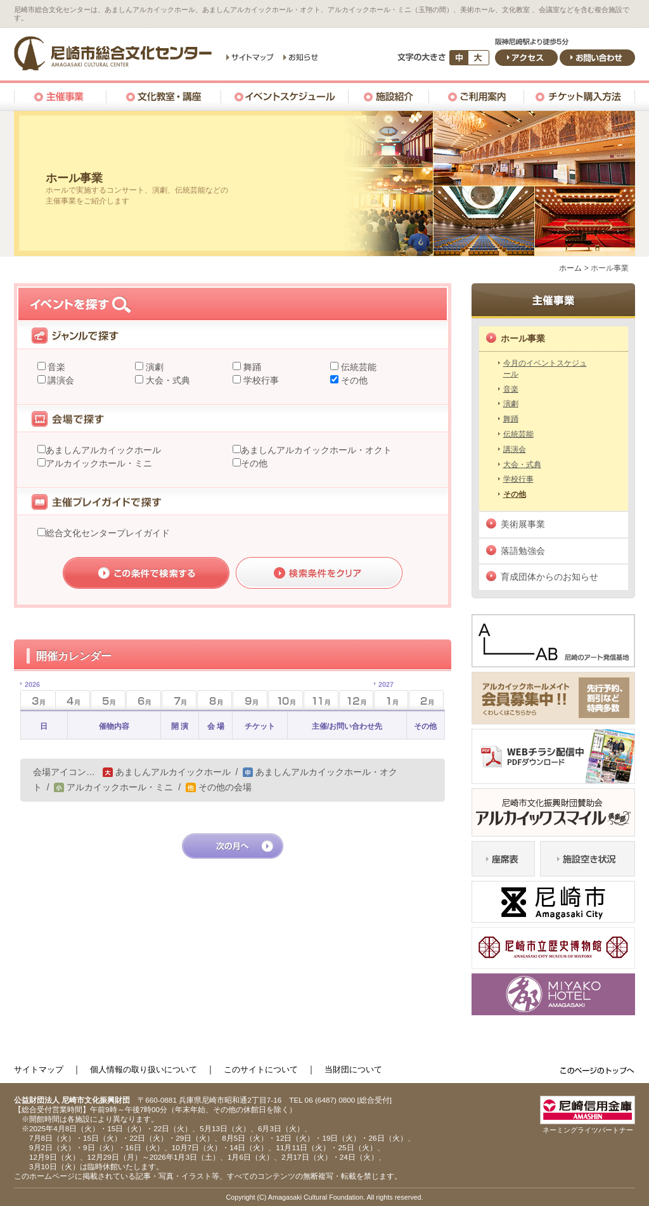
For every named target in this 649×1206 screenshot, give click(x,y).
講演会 (60, 380)
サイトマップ (38, 1069)
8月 (214, 700)
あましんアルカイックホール (103, 450)
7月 (179, 700)
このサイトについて (261, 1069)
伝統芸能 (357, 367)
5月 (108, 700)
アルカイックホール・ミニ (99, 463)
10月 (285, 700)
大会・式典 (166, 380)
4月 (72, 700)
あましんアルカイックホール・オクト (316, 450)
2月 (426, 700)
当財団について (353, 1069)
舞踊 (251, 367)
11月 (321, 700)
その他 (353, 380)
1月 (384, 696)
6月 (143, 700)
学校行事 (260, 380)
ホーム (570, 268)
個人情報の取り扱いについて (143, 1069)
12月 (356, 700)
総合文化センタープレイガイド (108, 533)
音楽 (56, 367)
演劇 (153, 367)
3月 (30, 696)
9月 (250, 700)
